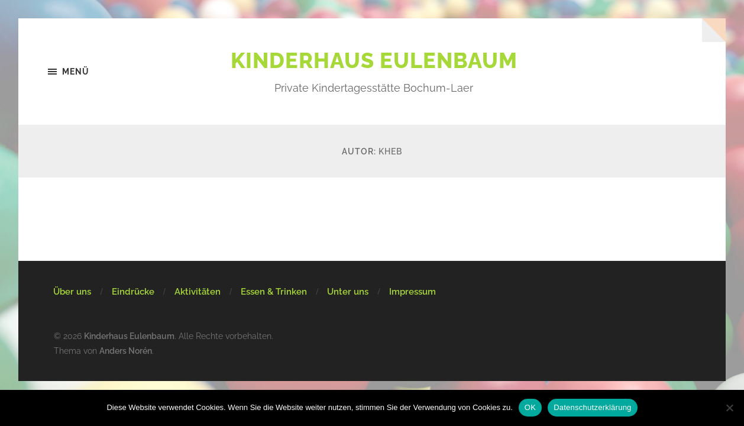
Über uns (72, 291)
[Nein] (729, 408)
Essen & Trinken (274, 291)
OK (530, 407)
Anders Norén (125, 351)
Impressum (412, 291)
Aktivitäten (197, 291)
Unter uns (347, 291)
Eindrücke (133, 291)
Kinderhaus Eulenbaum (374, 60)
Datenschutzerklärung (592, 407)
